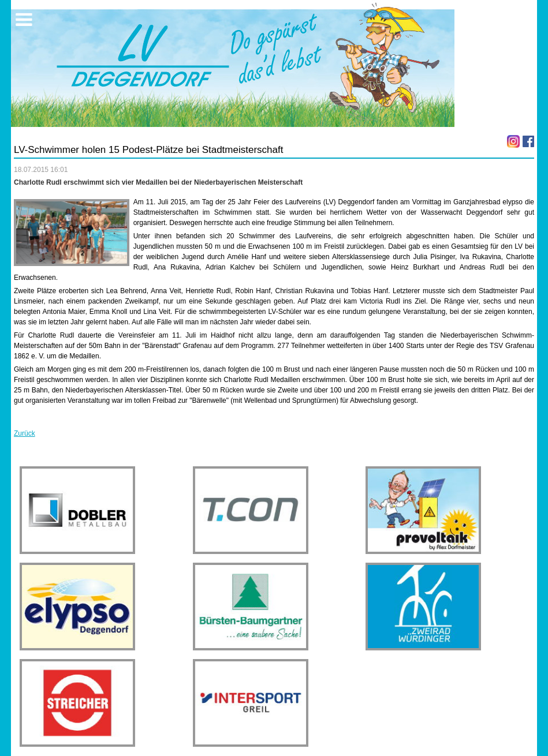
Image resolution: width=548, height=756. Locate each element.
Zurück (24, 433)
